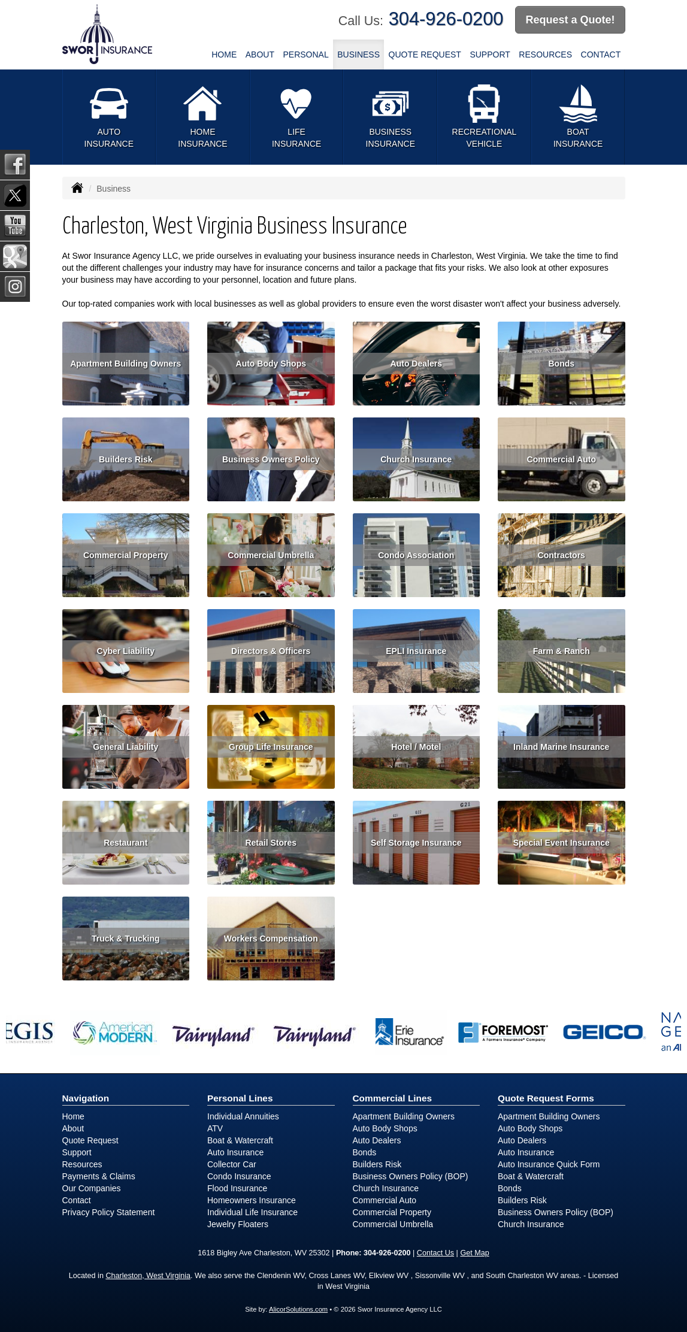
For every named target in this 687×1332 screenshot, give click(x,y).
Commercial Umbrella (271, 555)
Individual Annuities (243, 1116)
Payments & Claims (98, 1176)
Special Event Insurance (561, 842)
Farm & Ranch (561, 651)
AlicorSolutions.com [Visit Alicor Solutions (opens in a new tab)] (298, 1309)
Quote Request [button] (425, 54)
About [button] (260, 54)
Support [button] (490, 54)
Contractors (561, 555)
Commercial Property (125, 555)
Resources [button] (545, 54)
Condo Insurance (239, 1176)
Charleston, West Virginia (147, 1276)
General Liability (125, 747)
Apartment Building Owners (125, 363)
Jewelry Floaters (237, 1224)
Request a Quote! (570, 20)
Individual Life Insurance (252, 1212)
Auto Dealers (416, 363)
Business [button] (358, 54)
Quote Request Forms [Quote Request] (546, 1098)
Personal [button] (305, 54)
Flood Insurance (237, 1188)
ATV (215, 1128)
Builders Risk (125, 459)
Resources (82, 1164)
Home (224, 54)
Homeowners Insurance (251, 1200)
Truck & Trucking (126, 938)
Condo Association (416, 555)
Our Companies (91, 1188)
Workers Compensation (271, 938)
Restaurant (125, 842)
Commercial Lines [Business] (392, 1098)
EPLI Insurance (416, 651)
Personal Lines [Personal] (240, 1098)
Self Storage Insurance (416, 842)
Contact (601, 54)
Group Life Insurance (271, 747)
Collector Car (231, 1164)
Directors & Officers (270, 651)
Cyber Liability (126, 651)
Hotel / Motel (416, 747)
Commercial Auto (561, 459)
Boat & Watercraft (240, 1140)
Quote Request (90, 1140)
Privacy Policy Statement (108, 1212)
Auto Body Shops (271, 363)
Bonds (561, 363)
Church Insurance (416, 459)
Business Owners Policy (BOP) (410, 1176)
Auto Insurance (235, 1152)
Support (77, 1152)
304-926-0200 (446, 18)
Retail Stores (270, 842)
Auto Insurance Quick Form (549, 1164)
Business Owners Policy (271, 459)
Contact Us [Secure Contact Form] (435, 1253)
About (73, 1128)
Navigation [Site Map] (86, 1098)
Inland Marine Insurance (561, 747)
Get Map (474, 1253)
